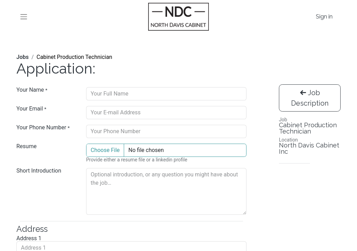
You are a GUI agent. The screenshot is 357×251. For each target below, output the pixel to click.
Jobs (22, 57)
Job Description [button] (309, 98)
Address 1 (28, 238)
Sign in (324, 16)
